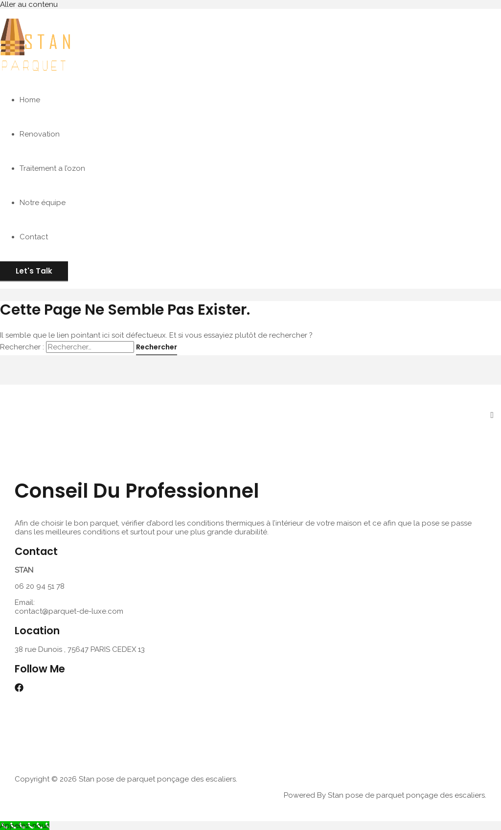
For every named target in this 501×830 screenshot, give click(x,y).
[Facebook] (19, 689)
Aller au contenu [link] (29, 4)
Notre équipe (43, 202)
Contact (34, 236)
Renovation (40, 134)
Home (30, 99)
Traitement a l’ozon (52, 168)
